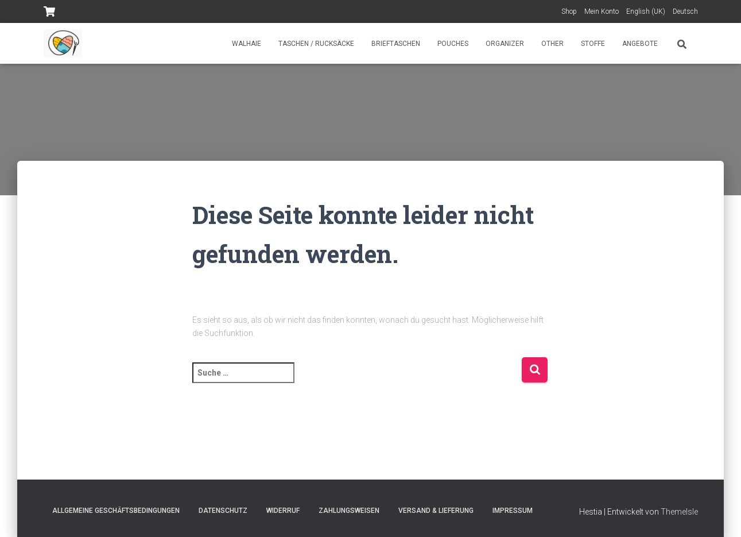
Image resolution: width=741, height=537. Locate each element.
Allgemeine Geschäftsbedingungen (116, 511)
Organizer (505, 44)
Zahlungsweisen (349, 511)
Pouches (452, 44)
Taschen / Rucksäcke (316, 44)
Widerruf (283, 511)
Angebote (640, 44)
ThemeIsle (679, 511)
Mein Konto (601, 11)
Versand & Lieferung (436, 511)
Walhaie (246, 44)
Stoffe (593, 44)
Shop (569, 11)
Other (552, 44)
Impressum (512, 511)
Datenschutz (223, 511)
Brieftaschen (395, 44)
